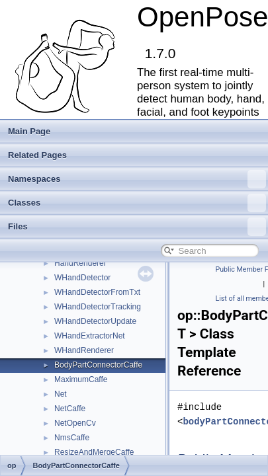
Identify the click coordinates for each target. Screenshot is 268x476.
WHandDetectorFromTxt (97, 292)
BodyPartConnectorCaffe (98, 365)
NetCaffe (69, 408)
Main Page (29, 131)
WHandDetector (82, 277)
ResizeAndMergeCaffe (94, 452)
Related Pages (37, 155)
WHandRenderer (84, 350)
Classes (137, 203)
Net (60, 394)
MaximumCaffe (80, 379)
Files (137, 227)
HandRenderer (80, 263)
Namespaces (137, 179)
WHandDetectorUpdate (95, 321)
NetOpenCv (75, 423)
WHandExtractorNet (89, 335)
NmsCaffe (71, 437)
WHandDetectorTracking (97, 306)
